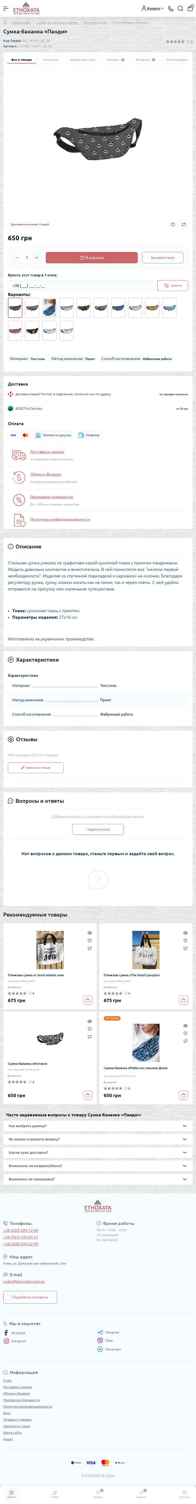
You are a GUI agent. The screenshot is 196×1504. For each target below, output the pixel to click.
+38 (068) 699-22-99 (20, 1244)
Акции (8, 1439)
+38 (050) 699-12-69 (20, 1230)
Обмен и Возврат (45, 474)
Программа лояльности (51, 497)
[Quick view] (90, 932)
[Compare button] (183, 224)
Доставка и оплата (47, 452)
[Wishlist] (90, 940)
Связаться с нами (16, 1426)
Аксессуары (22, 22)
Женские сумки (95, 22)
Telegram (108, 1332)
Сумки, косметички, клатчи (57, 22)
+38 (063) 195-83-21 (20, 1237)
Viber (105, 1341)
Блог (6, 1413)
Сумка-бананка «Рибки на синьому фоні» (136, 1068)
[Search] (180, 8)
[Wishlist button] (173, 224)
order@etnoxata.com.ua (24, 1281)
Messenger (109, 1349)
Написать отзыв (35, 767)
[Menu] (6, 8)
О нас (7, 1380)
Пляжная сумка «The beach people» (132, 975)
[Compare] (90, 948)
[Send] (172, 285)
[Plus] (36, 257)
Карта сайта (12, 1432)
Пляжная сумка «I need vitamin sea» (36, 975)
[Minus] (17, 257)
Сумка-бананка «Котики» (27, 1063)
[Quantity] (27, 257)
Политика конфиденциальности (60, 519)
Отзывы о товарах (17, 1419)
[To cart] (87, 1000)
